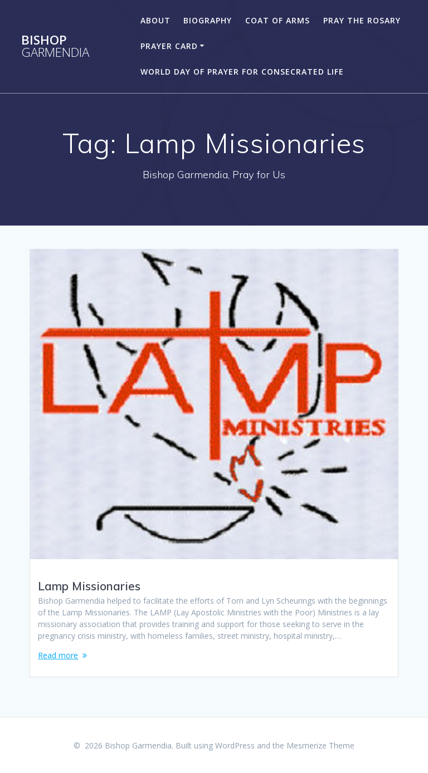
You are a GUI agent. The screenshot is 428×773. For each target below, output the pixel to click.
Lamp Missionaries (89, 586)
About (155, 20)
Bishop (55, 46)
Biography (207, 20)
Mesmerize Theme (320, 745)
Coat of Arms (277, 20)
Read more (58, 655)
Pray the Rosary (362, 20)
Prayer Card (169, 46)
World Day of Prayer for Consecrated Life (242, 71)
